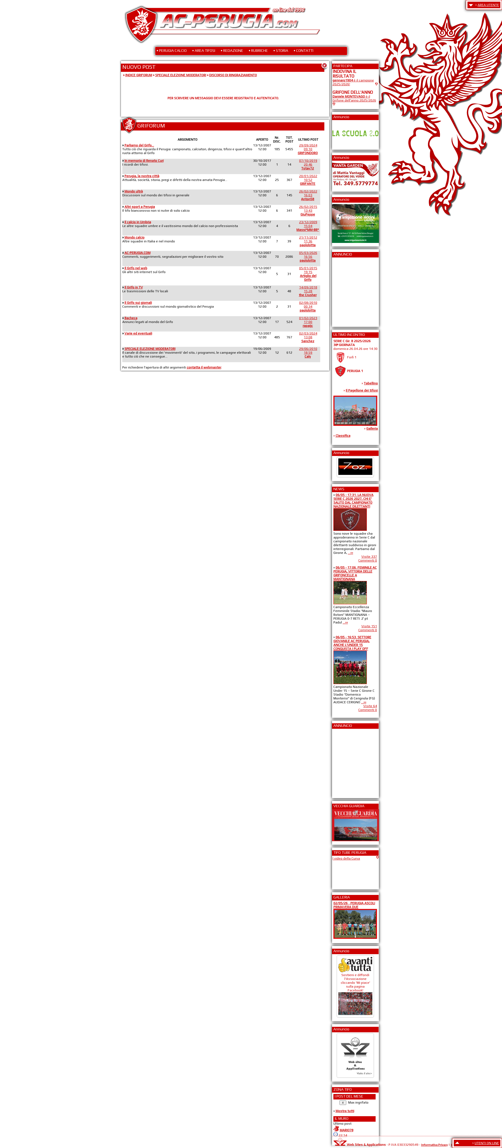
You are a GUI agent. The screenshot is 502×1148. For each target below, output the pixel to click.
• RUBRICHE (258, 50)
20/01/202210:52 (308, 180)
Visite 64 (370, 706)
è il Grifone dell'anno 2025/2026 (354, 98)
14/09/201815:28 (308, 291)
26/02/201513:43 (308, 210)
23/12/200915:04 (307, 226)
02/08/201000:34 (308, 306)
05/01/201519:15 (308, 274)
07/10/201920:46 (308, 164)
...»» (350, 553)
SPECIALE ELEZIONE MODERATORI (180, 75)
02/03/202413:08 (308, 337)
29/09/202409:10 (308, 149)
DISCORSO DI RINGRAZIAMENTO (233, 75)
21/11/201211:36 (308, 241)
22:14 (343, 1135)
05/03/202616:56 (308, 256)
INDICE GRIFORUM (138, 75)
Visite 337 (369, 557)
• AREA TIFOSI (203, 50)
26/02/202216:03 (308, 195)
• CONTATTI (303, 50)
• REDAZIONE (232, 50)
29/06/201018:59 (308, 352)
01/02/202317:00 (308, 322)
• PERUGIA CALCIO (172, 50)
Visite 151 (369, 626)
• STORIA (280, 50)
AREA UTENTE (488, 5)
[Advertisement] (349, 290)
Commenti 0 (367, 560)
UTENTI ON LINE (487, 1143)
